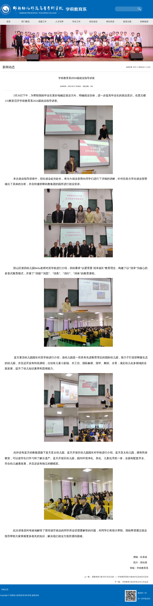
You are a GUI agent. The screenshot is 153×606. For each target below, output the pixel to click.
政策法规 (127, 21)
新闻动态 (142, 67)
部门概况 (25, 21)
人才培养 (59, 21)
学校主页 (4, 589)
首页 (9, 21)
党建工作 (42, 21)
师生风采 (110, 21)
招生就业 (93, 21)
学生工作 (76, 21)
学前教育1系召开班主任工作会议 (135, 582)
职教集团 (144, 21)
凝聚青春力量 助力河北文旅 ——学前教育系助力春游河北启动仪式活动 (119, 577)
